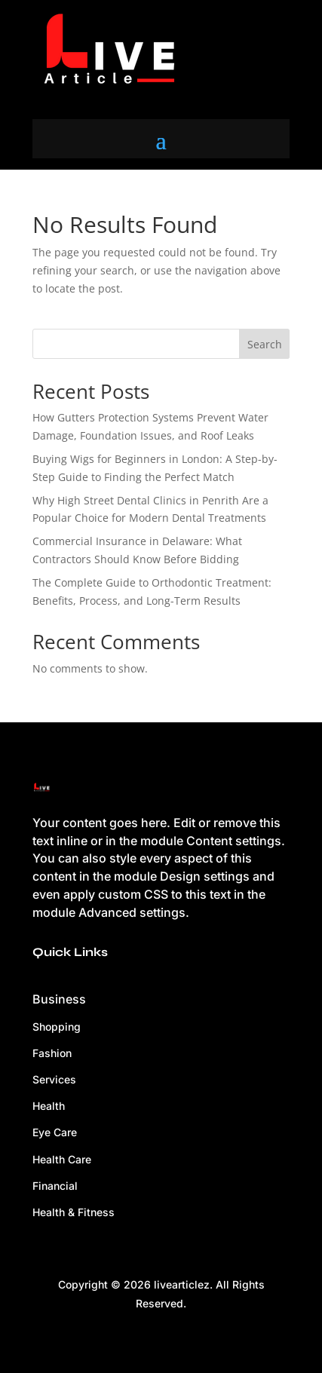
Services (54, 1079)
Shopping (56, 1026)
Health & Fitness (73, 1212)
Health (48, 1105)
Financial (55, 1185)
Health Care (61, 1159)
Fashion (52, 1053)
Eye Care (54, 1132)
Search (264, 344)
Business (59, 999)
